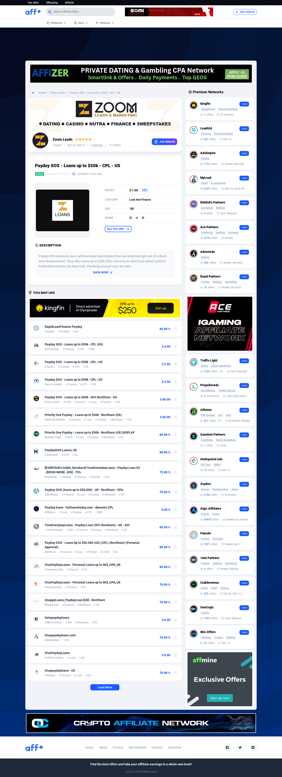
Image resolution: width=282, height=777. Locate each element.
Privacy (118, 747)
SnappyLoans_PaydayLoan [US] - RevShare (75, 600)
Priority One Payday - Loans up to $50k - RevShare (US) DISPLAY (90, 432)
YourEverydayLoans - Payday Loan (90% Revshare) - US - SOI (87, 525)
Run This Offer (118, 229)
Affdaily (69, 2)
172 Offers (115, 145)
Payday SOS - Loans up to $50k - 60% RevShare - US (81, 397)
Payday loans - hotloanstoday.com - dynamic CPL (79, 507)
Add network (245, 11)
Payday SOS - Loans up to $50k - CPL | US (73, 362)
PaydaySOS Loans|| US (61, 450)
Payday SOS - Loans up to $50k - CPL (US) (74, 344)
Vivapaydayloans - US (60, 670)
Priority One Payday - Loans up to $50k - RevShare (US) (83, 415)
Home (42, 92)
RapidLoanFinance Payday (63, 326)
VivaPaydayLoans (57, 653)
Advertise (174, 747)
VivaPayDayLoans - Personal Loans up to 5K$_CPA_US (83, 564)
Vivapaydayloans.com (60, 635)
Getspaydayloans (57, 617)
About (103, 747)
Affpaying (52, 2)
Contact (157, 747)
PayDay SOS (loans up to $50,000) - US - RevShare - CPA (84, 490)
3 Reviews (97, 145)
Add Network (137, 747)
